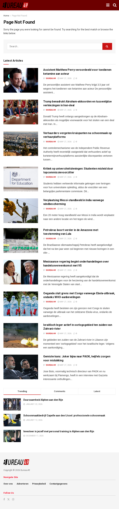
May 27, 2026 (64, 78)
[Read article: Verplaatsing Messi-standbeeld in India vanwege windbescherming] (20, 210)
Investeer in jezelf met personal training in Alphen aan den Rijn (58, 431)
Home (6, 15)
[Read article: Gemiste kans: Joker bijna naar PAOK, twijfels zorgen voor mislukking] (20, 367)
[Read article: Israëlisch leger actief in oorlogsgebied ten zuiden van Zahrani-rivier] (20, 335)
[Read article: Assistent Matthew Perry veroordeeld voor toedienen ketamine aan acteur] (20, 80)
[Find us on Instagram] (13, 499)
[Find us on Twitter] (8, 499)
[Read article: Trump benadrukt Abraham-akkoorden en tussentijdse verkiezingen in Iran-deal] (20, 112)
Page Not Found (19, 15)
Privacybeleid (39, 484)
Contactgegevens (58, 484)
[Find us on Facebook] (4, 499)
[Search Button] (114, 5)
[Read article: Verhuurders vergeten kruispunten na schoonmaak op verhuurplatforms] (20, 143)
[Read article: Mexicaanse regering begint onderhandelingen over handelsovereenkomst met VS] (20, 272)
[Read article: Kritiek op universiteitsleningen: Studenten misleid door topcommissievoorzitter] (20, 179)
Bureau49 (51, 78)
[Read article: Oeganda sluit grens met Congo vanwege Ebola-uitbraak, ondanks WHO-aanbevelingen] (20, 303)
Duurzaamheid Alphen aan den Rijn (43, 399)
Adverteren (22, 484)
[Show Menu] (107, 5)
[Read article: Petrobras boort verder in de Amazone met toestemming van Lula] (20, 240)
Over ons (8, 484)
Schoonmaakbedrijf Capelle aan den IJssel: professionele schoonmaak (64, 415)
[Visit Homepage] (15, 5)
